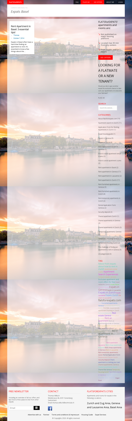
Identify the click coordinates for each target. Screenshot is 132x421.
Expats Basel (114, 284)
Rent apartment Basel (106, 328)
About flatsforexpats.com (107, 118)
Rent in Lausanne (112, 350)
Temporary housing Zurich (108, 243)
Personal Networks (105, 313)
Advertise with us (34, 415)
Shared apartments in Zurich (108, 227)
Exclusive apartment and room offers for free (108, 280)
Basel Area (116, 407)
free (99, 303)
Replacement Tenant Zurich (108, 357)
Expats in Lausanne (114, 290)
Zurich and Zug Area (98, 403)
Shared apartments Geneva (108, 364)
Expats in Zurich (104, 142)
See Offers (105, 57)
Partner (46, 415)
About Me (110, 2)
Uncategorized (103, 254)
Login (120, 2)
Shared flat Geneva (105, 370)
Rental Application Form (111, 355)
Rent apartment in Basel (107, 167)
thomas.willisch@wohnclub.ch (63, 403)
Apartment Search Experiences (108, 273)
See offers (98, 2)
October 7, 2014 (18, 38)
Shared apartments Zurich (107, 367)
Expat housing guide (105, 134)
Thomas (16, 35)
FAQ (77, 2)
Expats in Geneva (104, 138)
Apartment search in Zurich (108, 123)
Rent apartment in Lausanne (108, 176)
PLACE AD (101, 98)
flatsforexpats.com (109, 300)
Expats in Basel (103, 287)
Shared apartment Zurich (107, 216)
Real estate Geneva (107, 314)
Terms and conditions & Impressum (65, 415)
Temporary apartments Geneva (109, 232)
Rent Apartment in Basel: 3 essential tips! (21, 29)
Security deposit (104, 212)
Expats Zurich (112, 295)
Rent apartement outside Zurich (109, 326)
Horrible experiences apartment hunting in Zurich (108, 309)
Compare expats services (107, 277)
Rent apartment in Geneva (107, 171)
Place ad (86, 2)
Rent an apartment (105, 319)
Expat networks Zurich (109, 283)
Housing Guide (87, 415)
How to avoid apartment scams (109, 160)
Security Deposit (104, 360)
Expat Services (100, 415)
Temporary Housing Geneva (108, 238)
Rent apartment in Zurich (107, 180)
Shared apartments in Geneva (109, 220)
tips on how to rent (107, 375)
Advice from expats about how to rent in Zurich (107, 266)
